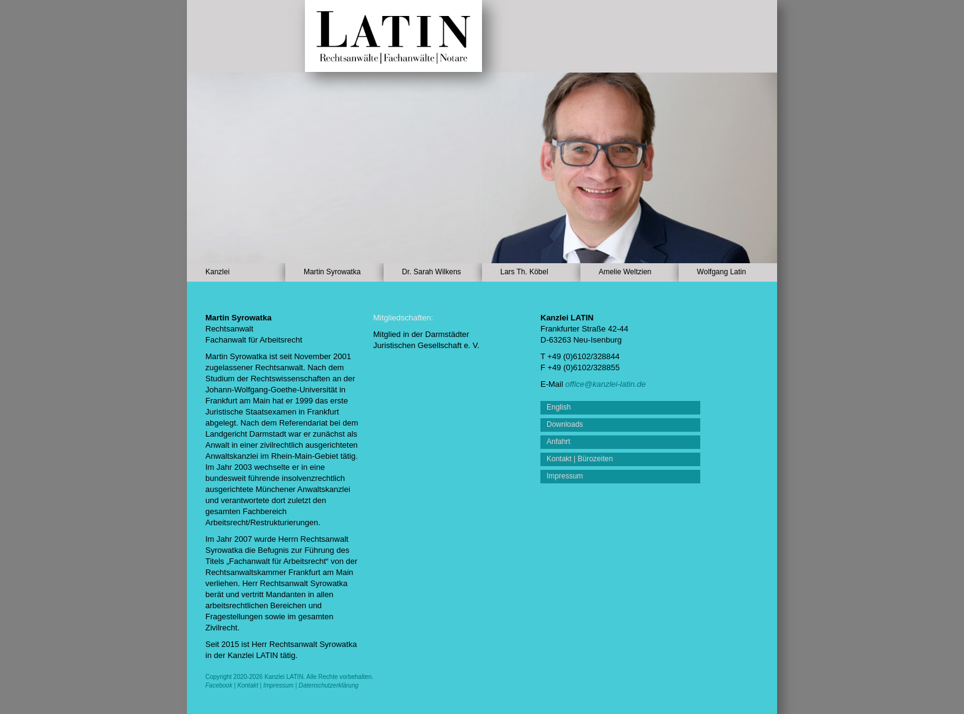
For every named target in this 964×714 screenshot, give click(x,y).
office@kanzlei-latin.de (605, 384)
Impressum (278, 685)
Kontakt (247, 685)
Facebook (218, 685)
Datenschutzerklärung (328, 685)
